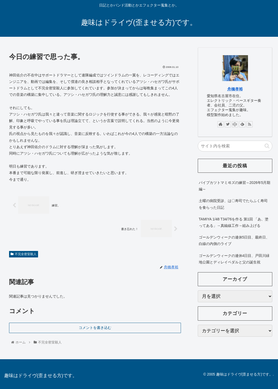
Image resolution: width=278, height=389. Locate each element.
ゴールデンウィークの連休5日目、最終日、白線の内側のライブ (234, 240)
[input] (235, 146)
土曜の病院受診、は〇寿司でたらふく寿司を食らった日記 (233, 204)
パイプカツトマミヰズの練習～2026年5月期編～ (234, 186)
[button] (267, 146)
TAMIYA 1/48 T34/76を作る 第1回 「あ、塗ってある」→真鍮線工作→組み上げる (233, 222)
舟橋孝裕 (235, 89)
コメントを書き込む (95, 328)
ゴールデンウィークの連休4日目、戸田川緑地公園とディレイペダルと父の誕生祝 (234, 259)
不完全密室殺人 (23, 254)
